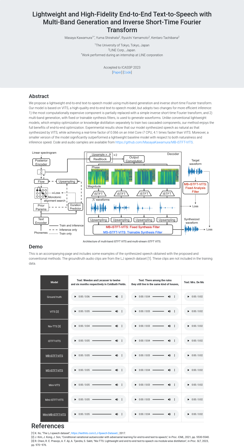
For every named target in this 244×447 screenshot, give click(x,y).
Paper (117, 72)
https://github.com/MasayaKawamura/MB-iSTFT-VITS (154, 142)
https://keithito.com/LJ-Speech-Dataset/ (94, 433)
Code (127, 72)
